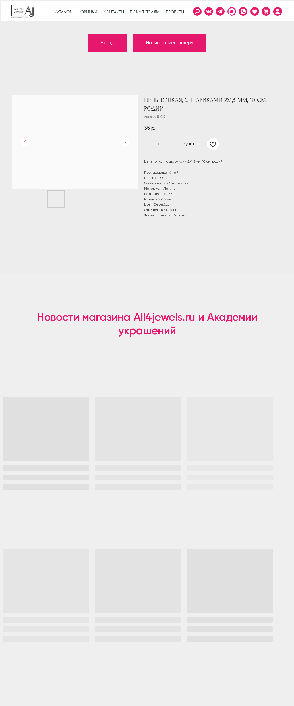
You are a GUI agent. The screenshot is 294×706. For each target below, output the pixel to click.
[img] (277, 11)
